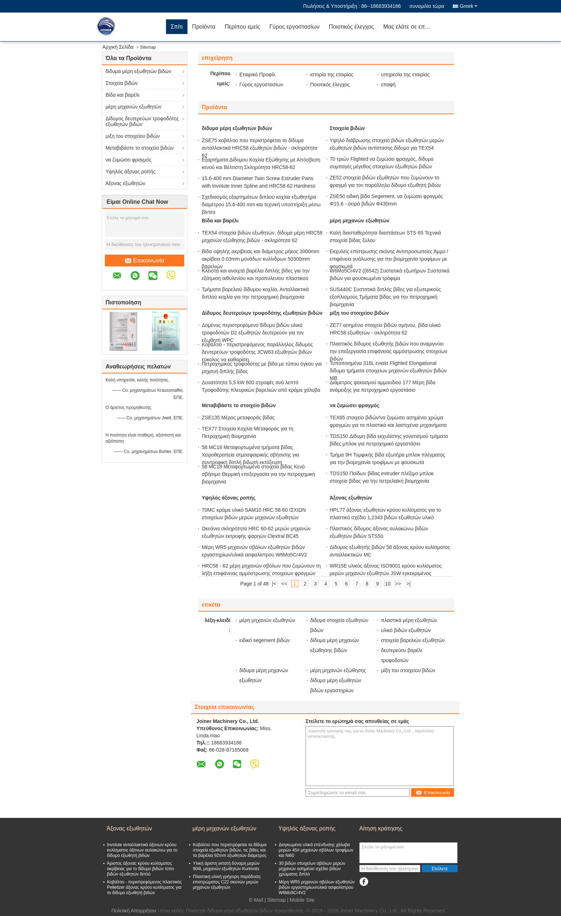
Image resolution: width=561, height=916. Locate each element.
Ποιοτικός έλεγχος (351, 27)
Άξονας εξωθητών (125, 183)
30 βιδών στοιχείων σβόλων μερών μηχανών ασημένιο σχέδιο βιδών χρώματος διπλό (312, 869)
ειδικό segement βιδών (264, 640)
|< (274, 584)
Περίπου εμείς (242, 27)
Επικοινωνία (144, 260)
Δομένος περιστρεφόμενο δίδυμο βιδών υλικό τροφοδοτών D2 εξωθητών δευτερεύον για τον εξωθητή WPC (253, 332)
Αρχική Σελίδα (117, 47)
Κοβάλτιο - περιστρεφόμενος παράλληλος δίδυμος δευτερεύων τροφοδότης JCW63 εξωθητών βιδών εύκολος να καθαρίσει (257, 352)
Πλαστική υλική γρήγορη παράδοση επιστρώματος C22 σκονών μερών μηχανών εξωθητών (226, 882)
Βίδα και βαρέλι (123, 95)
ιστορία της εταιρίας (331, 74)
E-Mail (256, 900)
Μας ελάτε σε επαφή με (410, 27)
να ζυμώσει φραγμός (128, 160)
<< (284, 584)
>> (398, 584)
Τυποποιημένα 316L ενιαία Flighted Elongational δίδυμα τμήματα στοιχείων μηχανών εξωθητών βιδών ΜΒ (388, 370)
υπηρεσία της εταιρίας (405, 74)
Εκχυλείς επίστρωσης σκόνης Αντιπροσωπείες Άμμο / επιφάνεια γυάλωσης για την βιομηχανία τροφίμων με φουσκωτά (389, 259)
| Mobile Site (300, 900)
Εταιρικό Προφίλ (257, 74)
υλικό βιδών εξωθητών (406, 630)
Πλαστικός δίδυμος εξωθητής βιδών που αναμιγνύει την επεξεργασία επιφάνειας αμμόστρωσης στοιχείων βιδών (389, 351)
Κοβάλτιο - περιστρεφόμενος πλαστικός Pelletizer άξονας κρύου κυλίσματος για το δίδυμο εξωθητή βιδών (144, 887)
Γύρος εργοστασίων (294, 27)
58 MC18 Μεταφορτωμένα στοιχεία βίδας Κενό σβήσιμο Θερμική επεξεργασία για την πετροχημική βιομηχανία (258, 474)
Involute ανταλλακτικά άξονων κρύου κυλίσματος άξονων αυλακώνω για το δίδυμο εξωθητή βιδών (142, 850)
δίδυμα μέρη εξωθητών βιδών (138, 71)
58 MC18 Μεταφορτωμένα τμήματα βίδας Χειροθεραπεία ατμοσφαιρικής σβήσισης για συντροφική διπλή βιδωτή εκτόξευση (250, 454)
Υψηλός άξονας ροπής (131, 171)
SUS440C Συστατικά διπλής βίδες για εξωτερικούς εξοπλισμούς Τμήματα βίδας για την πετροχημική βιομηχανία (385, 296)
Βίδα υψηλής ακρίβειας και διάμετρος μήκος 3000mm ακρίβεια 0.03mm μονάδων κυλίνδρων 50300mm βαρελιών (260, 259)
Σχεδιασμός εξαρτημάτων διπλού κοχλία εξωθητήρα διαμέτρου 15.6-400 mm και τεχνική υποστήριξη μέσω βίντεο (261, 204)
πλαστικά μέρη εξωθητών (409, 620)
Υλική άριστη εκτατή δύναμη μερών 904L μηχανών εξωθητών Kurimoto (226, 866)
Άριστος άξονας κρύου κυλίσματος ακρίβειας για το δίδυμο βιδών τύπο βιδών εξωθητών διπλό (140, 869)
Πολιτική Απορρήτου (133, 910)
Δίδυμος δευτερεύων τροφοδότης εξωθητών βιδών (142, 121)
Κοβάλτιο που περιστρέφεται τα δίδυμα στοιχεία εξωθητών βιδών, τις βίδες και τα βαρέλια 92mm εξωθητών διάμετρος (230, 850)
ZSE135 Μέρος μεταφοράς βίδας (238, 417)
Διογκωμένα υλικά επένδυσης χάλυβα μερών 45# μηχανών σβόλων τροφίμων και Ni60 (316, 850)
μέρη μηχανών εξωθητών (133, 107)
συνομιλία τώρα (426, 6)
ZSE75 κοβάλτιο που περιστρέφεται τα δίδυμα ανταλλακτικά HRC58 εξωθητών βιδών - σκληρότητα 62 (259, 148)
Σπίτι (177, 27)
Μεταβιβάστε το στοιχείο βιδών (140, 148)
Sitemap (276, 900)
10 (388, 584)
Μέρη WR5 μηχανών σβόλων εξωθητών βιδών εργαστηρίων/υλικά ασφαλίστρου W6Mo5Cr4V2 (317, 887)
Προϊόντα (203, 27)
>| (408, 584)
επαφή (388, 84)
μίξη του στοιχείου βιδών (133, 136)
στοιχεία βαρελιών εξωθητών (413, 640)
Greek (468, 6)
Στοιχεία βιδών (122, 83)
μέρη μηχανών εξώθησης (338, 670)
